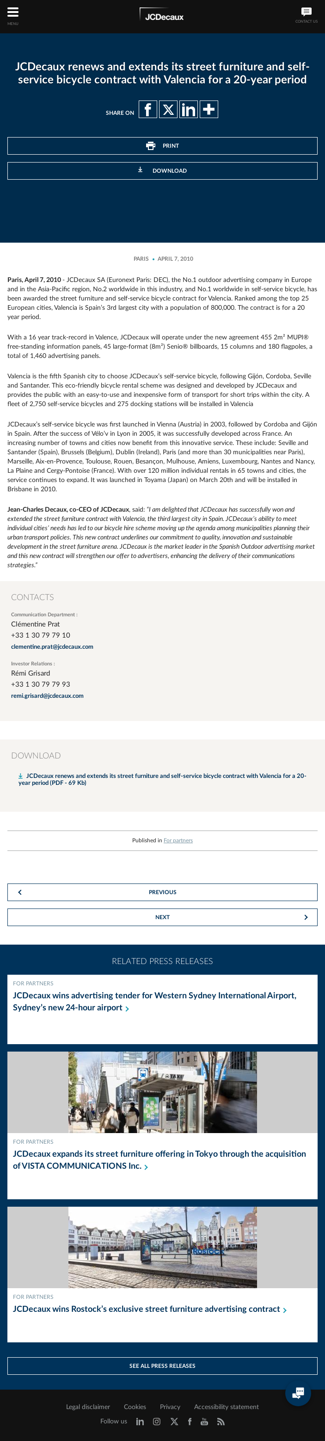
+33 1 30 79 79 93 (40, 684)
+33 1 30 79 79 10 (40, 635)
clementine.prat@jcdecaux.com (52, 647)
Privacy (170, 1407)
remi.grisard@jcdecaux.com (47, 696)
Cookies (135, 1407)
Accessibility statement (226, 1407)
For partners (178, 840)
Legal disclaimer (88, 1407)
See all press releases (162, 1366)
